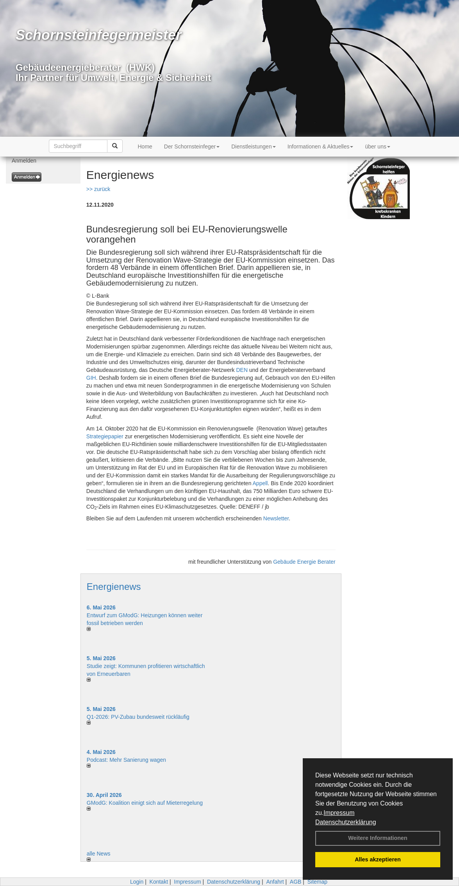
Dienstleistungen (253, 146)
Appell (260, 483)
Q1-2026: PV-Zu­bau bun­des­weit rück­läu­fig (138, 717)
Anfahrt (275, 882)
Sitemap (317, 882)
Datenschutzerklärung (345, 822)
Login (136, 882)
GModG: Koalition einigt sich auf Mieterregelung (145, 803)
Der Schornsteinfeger (192, 146)
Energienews (114, 586)
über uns (377, 146)
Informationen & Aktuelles (321, 146)
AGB (296, 882)
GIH (91, 378)
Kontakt (159, 882)
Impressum (338, 812)
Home (145, 146)
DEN (242, 370)
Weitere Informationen (377, 838)
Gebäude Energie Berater (304, 562)
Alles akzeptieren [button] (378, 859)
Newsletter (276, 518)
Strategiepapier (104, 436)
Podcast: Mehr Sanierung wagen (126, 760)
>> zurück (98, 189)
